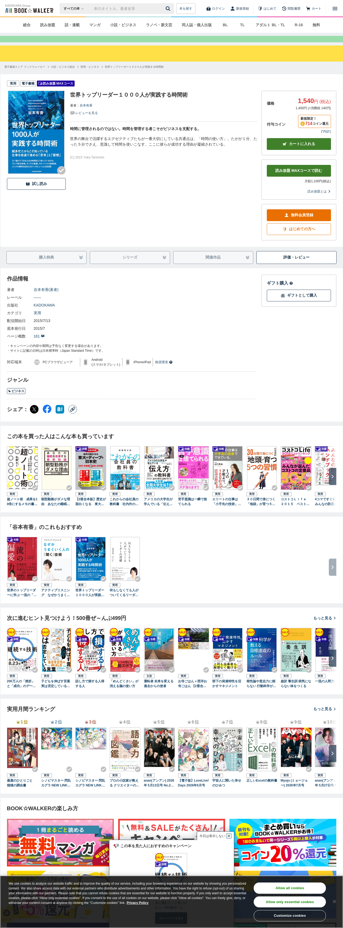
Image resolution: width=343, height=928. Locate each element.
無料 (316, 25)
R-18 (299, 25)
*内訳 (326, 141)
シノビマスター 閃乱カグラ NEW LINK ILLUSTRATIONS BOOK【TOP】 (56, 792)
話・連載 (72, 25)
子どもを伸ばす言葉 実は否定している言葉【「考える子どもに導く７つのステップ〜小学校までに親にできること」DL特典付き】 (56, 693)
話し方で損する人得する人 (89, 693)
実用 (37, 322)
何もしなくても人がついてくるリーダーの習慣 (124, 602)
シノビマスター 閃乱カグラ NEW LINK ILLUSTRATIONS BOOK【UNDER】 (90, 792)
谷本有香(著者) (46, 299)
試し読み (36, 193)
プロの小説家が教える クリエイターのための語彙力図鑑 (124, 792)
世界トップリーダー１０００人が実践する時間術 (89, 602)
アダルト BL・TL (270, 25)
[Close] (334, 901)
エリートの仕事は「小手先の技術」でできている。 (226, 511)
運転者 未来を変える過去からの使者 (159, 693)
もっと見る (324, 628)
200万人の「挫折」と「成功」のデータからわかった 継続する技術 (22, 693)
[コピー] (73, 419)
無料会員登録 (298, 224)
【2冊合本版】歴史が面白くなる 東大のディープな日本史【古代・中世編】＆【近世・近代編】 (90, 511)
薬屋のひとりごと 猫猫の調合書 (21, 792)
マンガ (95, 25)
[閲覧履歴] (291, 8)
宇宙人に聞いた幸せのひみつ (226, 792)
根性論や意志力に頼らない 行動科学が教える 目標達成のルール (261, 693)
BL (225, 25)
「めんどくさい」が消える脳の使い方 (124, 693)
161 (39, 346)
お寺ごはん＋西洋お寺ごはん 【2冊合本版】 (192, 693)
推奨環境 (164, 372)
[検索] (169, 8)
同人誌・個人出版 (197, 25)
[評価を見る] (84, 122)
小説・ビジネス (123, 25)
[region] (171, 902)
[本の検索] (75, 8)
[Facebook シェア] (47, 419)
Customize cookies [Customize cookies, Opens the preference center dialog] (290, 916)
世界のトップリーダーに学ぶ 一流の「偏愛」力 (22, 602)
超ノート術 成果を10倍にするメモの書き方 (22, 511)
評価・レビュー (296, 267)
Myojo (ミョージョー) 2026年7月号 (294, 792)
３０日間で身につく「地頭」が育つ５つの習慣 (260, 511)
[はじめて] (267, 8)
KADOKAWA (44, 315)
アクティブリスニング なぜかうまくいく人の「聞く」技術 (55, 602)
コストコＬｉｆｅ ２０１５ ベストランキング (295, 511)
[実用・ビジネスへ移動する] (89, 76)
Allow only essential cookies (290, 902)
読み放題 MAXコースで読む (298, 180)
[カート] (313, 8)
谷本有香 (86, 115)
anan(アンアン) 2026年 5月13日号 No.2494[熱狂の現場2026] (159, 792)
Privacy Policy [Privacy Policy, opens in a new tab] (137, 903)
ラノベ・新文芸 (159, 25)
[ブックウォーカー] (28, 8)
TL (242, 25)
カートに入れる (299, 153)
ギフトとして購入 (299, 305)
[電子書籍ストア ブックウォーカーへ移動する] (24, 76)
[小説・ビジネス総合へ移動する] (63, 76)
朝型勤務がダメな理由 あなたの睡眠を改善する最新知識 (55, 511)
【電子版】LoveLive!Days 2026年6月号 (193, 792)
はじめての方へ (299, 238)
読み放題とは (319, 201)
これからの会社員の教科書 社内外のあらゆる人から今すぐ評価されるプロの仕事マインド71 (124, 511)
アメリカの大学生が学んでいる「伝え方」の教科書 (158, 511)
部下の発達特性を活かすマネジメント (226, 693)
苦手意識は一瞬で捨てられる (192, 511)
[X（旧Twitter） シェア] (34, 419)
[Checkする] (61, 180)
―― (37, 307)
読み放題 (47, 25)
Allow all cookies (290, 888)
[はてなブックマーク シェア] (60, 419)
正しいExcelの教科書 (261, 790)
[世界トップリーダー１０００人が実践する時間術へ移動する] (134, 76)
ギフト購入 (280, 292)
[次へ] (332, 486)
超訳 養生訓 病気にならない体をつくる (296, 693)
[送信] (169, 8)
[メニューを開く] (335, 8)
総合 (26, 25)
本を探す (185, 8)
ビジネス (16, 401)
